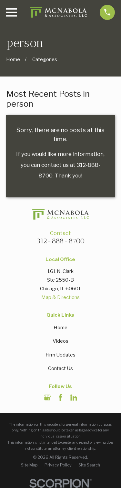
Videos (60, 341)
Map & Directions (60, 297)
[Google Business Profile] (47, 397)
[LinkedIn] (73, 397)
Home (60, 327)
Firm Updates (60, 355)
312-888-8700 (60, 241)
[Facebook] (60, 397)
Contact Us (60, 368)
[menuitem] (29, 465)
